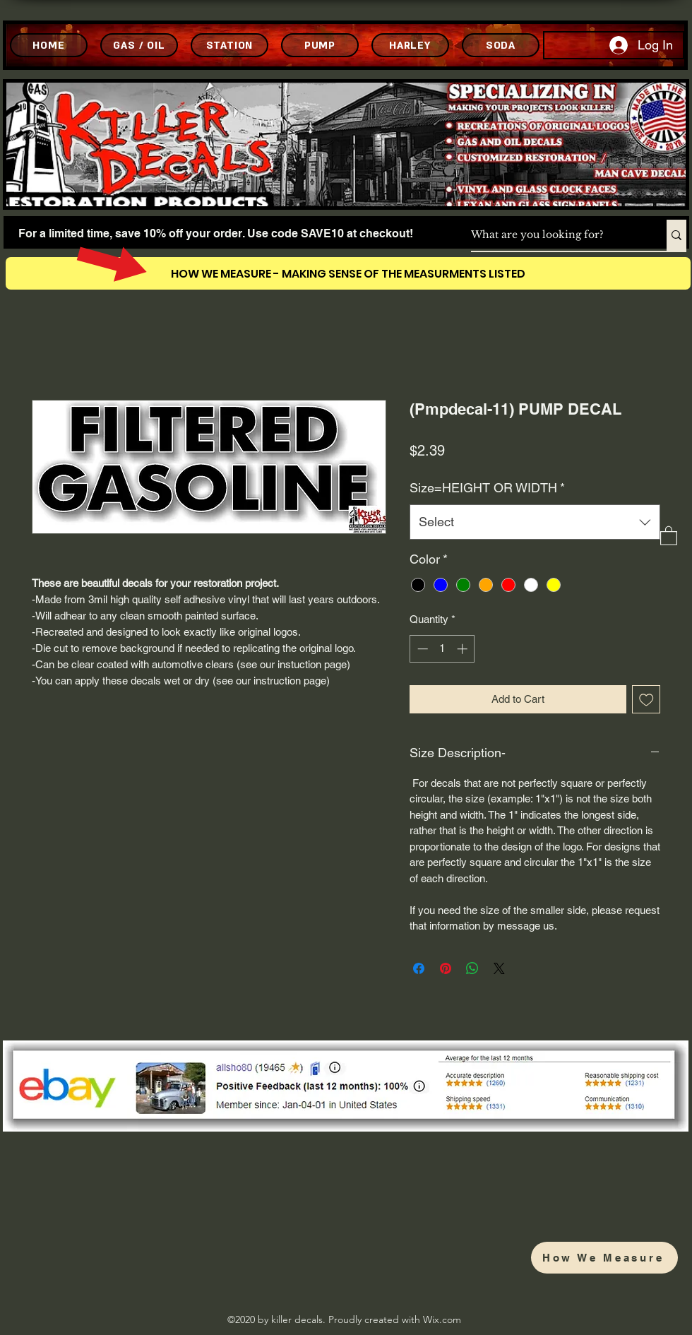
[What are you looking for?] (554, 235)
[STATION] (229, 45)
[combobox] (535, 522)
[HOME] (49, 45)
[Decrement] (421, 649)
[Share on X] (499, 968)
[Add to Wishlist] (646, 699)
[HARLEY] (410, 45)
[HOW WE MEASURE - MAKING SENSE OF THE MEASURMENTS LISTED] (348, 273)
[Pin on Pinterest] (445, 968)
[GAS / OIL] (139, 45)
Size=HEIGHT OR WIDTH (487, 487)
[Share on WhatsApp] (472, 968)
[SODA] (500, 45)
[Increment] (463, 649)
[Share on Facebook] (418, 968)
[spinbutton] (442, 649)
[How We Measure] (604, 1258)
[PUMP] (320, 45)
